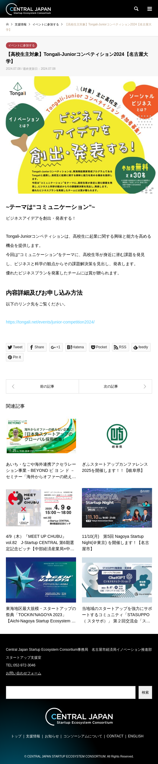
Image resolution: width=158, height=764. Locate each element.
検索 (145, 692)
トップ (16, 736)
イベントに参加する (21, 45)
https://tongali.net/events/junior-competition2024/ (50, 322)
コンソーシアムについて (82, 736)
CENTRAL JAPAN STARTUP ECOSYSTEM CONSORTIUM (66, 756)
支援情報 (33, 736)
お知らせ (52, 736)
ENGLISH (136, 736)
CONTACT (115, 736)
